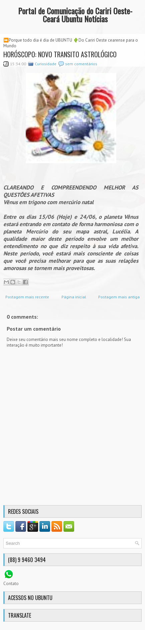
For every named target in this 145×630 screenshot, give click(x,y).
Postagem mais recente (27, 296)
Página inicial (73, 296)
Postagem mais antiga (119, 296)
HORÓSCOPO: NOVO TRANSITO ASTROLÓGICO (60, 54)
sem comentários (81, 63)
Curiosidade (45, 63)
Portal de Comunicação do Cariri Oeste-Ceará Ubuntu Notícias (75, 15)
